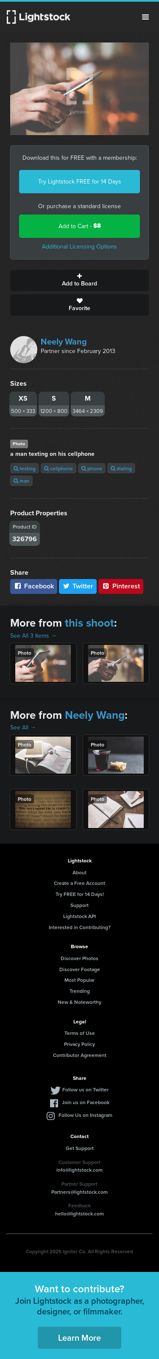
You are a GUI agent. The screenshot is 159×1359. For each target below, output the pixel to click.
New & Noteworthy (79, 1002)
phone (91, 468)
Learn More (79, 1337)
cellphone (58, 468)
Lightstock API (79, 916)
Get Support (80, 1148)
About (79, 872)
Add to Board (79, 280)
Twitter (78, 586)
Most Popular (79, 979)
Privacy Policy (79, 1044)
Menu (145, 17)
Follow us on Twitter (85, 1089)
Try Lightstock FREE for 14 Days (79, 181)
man (21, 480)
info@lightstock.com (79, 1169)
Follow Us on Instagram (85, 1115)
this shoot (89, 623)
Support (79, 905)
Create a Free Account (79, 883)
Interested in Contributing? (80, 927)
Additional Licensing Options (79, 246)
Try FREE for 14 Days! (80, 894)
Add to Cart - (80, 225)
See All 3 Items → (33, 635)
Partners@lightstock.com (79, 1191)
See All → (23, 727)
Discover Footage (79, 969)
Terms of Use (79, 1033)
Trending (80, 991)
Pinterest (121, 586)
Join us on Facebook (85, 1102)
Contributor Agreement (79, 1055)
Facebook (34, 586)
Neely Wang (64, 341)
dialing (121, 468)
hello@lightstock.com (79, 1213)
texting (25, 468)
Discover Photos (79, 958)
